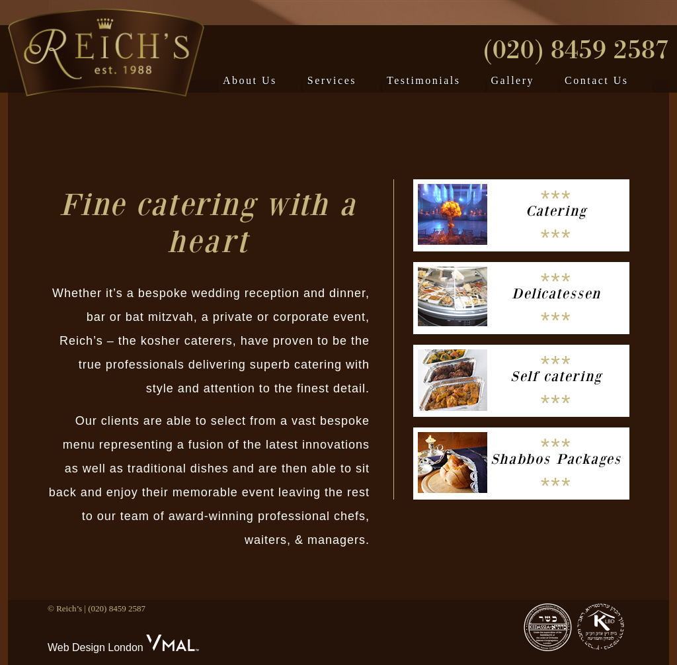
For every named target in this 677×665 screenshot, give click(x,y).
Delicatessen (556, 294)
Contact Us (597, 80)
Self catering (556, 376)
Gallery (512, 80)
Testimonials (424, 80)
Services (331, 80)
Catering (556, 211)
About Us (250, 80)
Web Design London (95, 647)
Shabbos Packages (556, 459)
